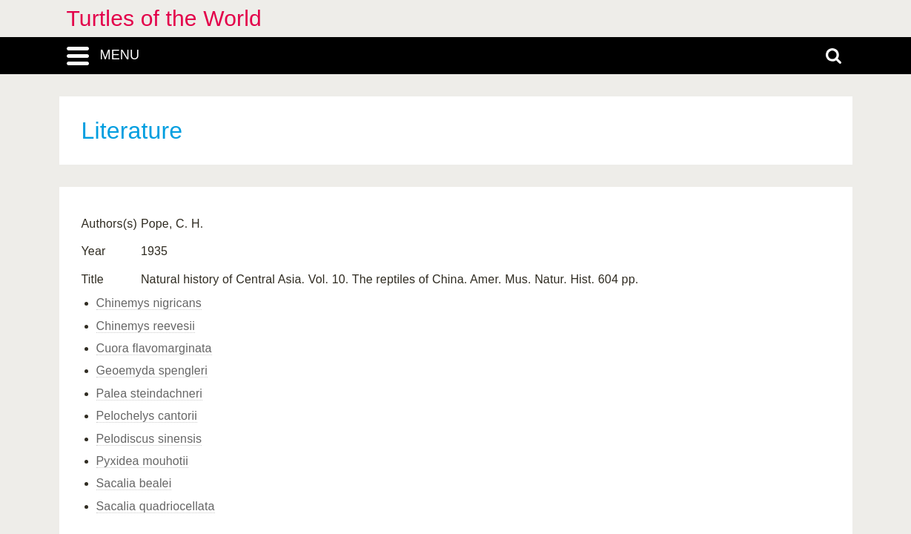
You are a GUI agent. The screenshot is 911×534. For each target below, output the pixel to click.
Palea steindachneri (149, 393)
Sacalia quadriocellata (155, 506)
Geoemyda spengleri (152, 370)
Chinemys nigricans (149, 303)
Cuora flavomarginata (154, 348)
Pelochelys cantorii (146, 415)
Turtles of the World (164, 18)
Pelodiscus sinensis (149, 438)
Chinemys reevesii (145, 326)
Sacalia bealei (134, 483)
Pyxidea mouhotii (142, 461)
